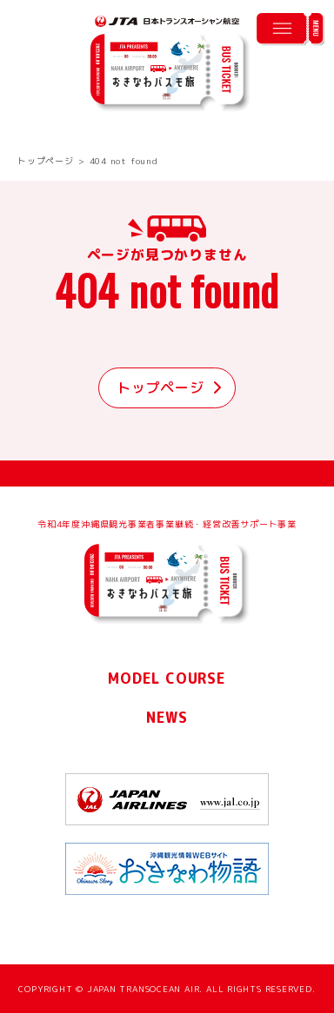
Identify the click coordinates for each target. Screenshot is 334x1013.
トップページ (45, 161)
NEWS (167, 717)
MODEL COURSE (166, 678)
